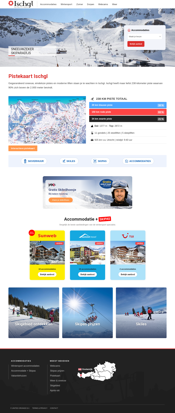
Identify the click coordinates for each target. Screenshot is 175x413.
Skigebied (55, 385)
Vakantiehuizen (19, 375)
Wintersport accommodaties (25, 366)
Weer (114, 4)
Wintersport (66, 4)
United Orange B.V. (21, 408)
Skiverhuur (33, 161)
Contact (54, 408)
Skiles (68, 161)
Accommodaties (48, 4)
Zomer (79, 4)
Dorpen (90, 4)
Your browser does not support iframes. (145, 37)
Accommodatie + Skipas (23, 370)
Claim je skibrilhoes (61, 200)
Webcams (103, 4)
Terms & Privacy (40, 408)
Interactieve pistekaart (23, 148)
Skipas (100, 161)
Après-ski (55, 390)
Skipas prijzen (57, 370)
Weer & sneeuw (58, 380)
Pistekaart (55, 375)
